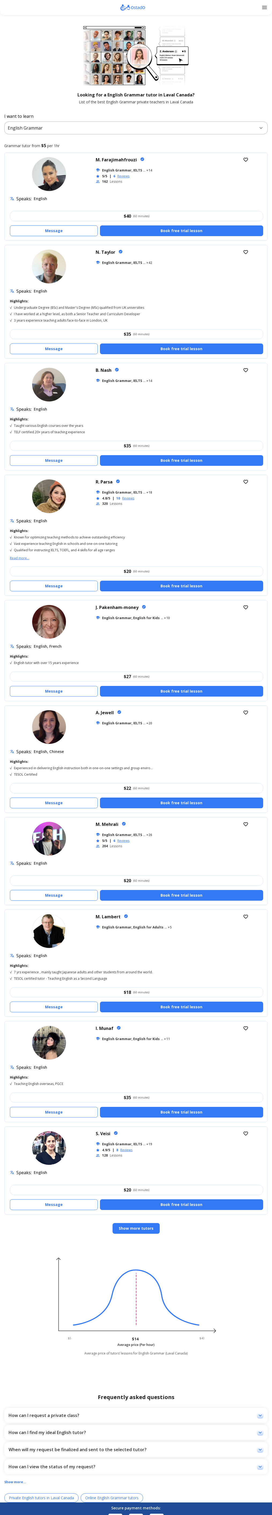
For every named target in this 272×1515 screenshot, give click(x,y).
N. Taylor (106, 252)
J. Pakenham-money (118, 607)
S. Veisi (103, 1134)
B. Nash (104, 370)
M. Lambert (109, 917)
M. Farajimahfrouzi (117, 160)
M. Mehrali (108, 824)
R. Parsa (105, 482)
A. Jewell (105, 713)
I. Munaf (105, 1028)
